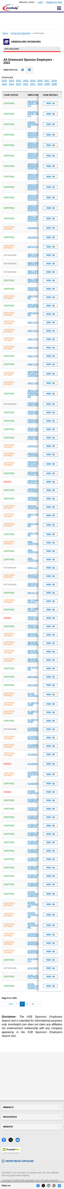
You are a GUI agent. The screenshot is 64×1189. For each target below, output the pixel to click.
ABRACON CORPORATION (34, 454)
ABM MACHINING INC (35, 314)
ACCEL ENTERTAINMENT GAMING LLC (36, 986)
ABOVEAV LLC (34, 446)
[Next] (38, 1004)
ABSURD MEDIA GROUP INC (35, 584)
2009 (47, 84)
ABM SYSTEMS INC (36, 322)
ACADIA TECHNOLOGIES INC (35, 904)
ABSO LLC (32, 568)
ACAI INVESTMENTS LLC (37, 960)
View (50, 103)
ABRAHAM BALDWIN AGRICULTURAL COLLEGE (37, 464)
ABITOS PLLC (34, 247)
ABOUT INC (33, 383)
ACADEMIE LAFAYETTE (33, 746)
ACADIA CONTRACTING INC (37, 792)
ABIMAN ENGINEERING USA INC (37, 124)
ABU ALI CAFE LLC (36, 593)
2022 (11, 80)
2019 (32, 80)
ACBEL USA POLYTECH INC (34, 976)
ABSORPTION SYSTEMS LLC (34, 576)
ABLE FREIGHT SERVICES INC (34, 280)
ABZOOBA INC (34, 677)
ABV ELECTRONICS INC (37, 668)
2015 (4, 84)
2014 (11, 84)
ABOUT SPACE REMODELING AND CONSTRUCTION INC (36, 393)
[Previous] (4, 1004)
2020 (25, 80)
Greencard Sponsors (21, 33)
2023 (4, 80)
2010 (39, 84)
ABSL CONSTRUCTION (35, 543)
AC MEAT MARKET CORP (36, 704)
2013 (18, 84)
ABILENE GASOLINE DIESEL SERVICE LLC (37, 103)
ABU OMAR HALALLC (32, 601)
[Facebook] (5, 1141)
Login (40, 2)
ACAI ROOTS (33, 968)
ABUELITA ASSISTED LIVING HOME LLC (37, 618)
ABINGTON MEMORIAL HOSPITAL (32, 135)
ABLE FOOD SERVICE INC (33, 255)
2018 (39, 80)
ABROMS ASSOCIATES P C (35, 507)
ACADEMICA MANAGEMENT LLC (36, 737)
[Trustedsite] (11, 1153)
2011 (32, 84)
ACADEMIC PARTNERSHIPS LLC (37, 729)
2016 (54, 80)
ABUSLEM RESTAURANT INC (36, 635)
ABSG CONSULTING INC (37, 515)
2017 (47, 80)
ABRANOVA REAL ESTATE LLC (36, 482)
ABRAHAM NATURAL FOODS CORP (37, 473)
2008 (54, 84)
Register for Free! (54, 2)
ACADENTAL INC (35, 783)
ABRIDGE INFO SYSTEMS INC (34, 490)
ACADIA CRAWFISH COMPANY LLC (36, 800)
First (11, 1004)
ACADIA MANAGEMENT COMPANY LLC (34, 894)
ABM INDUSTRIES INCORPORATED (36, 305)
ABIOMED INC (34, 228)
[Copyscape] (17, 1161)
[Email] (19, 1141)
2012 (25, 84)
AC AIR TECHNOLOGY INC (36, 694)
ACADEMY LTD (34, 754)
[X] (12, 1141)
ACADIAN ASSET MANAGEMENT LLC (36, 935)
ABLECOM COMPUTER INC (35, 289)
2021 (18, 80)
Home (5, 33)
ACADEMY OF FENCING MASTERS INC (37, 774)
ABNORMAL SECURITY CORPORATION (34, 374)
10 (33, 1004)
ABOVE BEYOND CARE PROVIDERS (36, 404)
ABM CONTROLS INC (35, 297)
